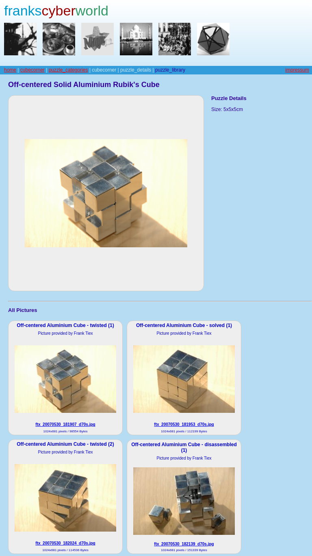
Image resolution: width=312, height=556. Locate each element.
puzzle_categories (68, 70)
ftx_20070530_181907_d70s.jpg (65, 424)
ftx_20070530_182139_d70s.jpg (184, 544)
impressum (297, 70)
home (10, 70)
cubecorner (32, 70)
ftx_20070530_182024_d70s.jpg (65, 543)
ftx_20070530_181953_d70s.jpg (184, 424)
